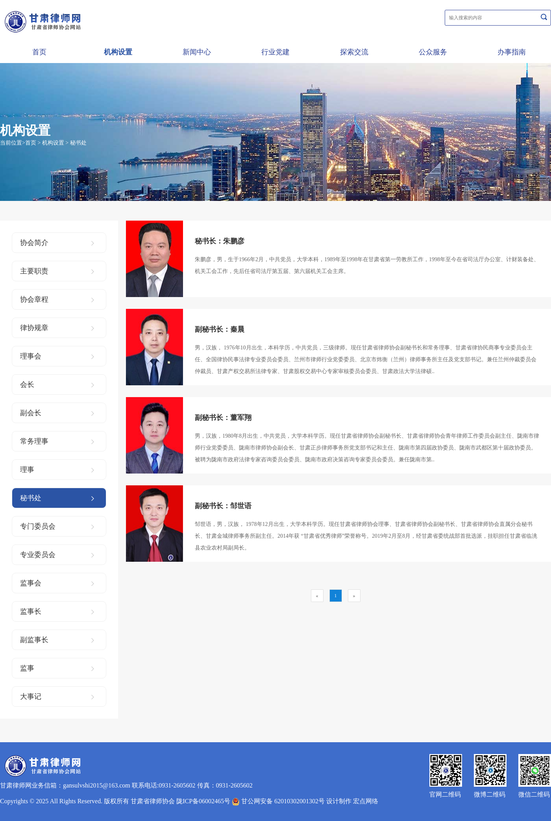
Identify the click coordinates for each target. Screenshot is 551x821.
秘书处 (78, 143)
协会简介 (57, 243)
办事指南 (511, 52)
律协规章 (57, 328)
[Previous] (317, 596)
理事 (57, 470)
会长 (57, 384)
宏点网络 (365, 801)
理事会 (57, 356)
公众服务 (433, 52)
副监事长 (57, 640)
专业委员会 (57, 555)
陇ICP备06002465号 (203, 801)
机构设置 (118, 52)
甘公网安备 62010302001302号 (278, 801)
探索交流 (354, 52)
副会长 (57, 413)
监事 (57, 668)
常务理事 (57, 441)
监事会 (57, 583)
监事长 (57, 611)
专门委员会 (57, 526)
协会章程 (57, 299)
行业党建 (275, 52)
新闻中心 (197, 52)
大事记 (57, 696)
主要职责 (57, 271)
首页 (39, 52)
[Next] (354, 596)
